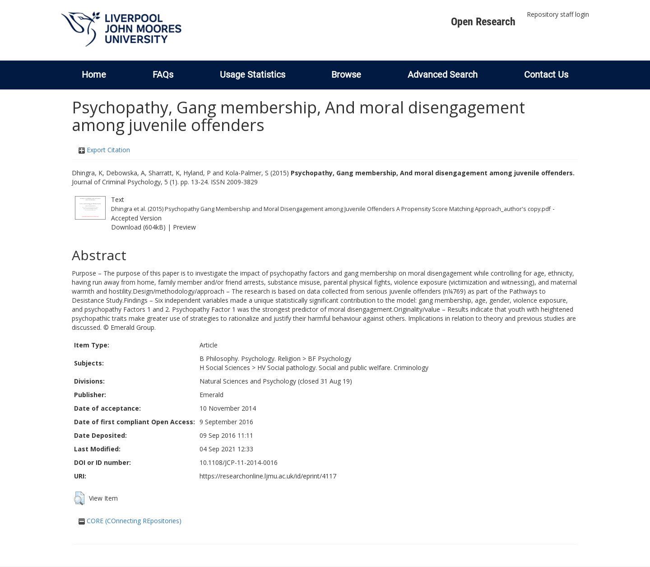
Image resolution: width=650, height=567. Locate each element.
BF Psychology (329, 358)
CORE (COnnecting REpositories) (130, 520)
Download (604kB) (138, 227)
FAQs (163, 74)
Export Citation (104, 149)
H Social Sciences (225, 367)
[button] (79, 498)
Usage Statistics (252, 74)
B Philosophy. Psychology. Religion (250, 358)
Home (94, 74)
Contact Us (546, 74)
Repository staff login (558, 14)
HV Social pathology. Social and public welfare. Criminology (342, 367)
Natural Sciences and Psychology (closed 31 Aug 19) (276, 381)
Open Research (483, 21)
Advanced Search (443, 74)
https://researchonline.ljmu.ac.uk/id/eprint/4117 (268, 476)
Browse (346, 74)
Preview (184, 227)
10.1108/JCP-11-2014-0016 (239, 462)
